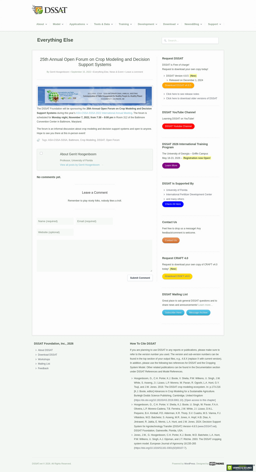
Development (146, 25)
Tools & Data (102, 25)
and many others (175, 199)
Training (124, 25)
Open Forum (112, 140)
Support (213, 25)
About (40, 25)
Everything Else (100, 72)
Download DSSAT (47, 354)
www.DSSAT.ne (206, 426)
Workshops (44, 359)
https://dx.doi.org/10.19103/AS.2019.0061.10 (158, 400)
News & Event (116, 72)
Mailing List (44, 363)
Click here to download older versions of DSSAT (191, 98)
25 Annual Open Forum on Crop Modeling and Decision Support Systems (95, 62)
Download (169, 25)
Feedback (43, 368)
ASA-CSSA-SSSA (57, 140)
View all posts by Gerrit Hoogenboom (82, 164)
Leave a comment (134, 72)
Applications (77, 25)
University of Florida (176, 190)
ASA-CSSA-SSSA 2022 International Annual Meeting (104, 113)
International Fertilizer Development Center (189, 194)
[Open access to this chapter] (200, 400)
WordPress (189, 463)
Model (57, 25)
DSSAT (101, 140)
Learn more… (205, 305)
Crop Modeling (88, 140)
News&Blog (192, 25)
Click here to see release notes (182, 94)
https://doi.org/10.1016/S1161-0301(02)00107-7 (160, 448)
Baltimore (74, 140)
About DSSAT (45, 350)
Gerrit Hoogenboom (59, 72)
